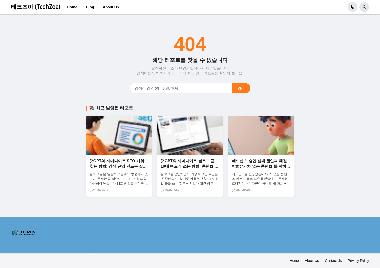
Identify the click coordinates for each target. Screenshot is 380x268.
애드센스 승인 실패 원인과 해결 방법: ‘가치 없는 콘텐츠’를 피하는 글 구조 (261, 166)
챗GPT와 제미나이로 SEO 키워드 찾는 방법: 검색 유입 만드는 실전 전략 (119, 166)
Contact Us (333, 261)
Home (294, 261)
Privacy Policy (358, 261)
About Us (312, 261)
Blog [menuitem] (90, 7)
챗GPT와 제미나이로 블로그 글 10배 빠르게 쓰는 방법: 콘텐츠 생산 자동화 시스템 (189, 166)
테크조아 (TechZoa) (35, 7)
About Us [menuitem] (111, 7)
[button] (352, 7)
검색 (241, 88)
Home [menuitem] (72, 7)
